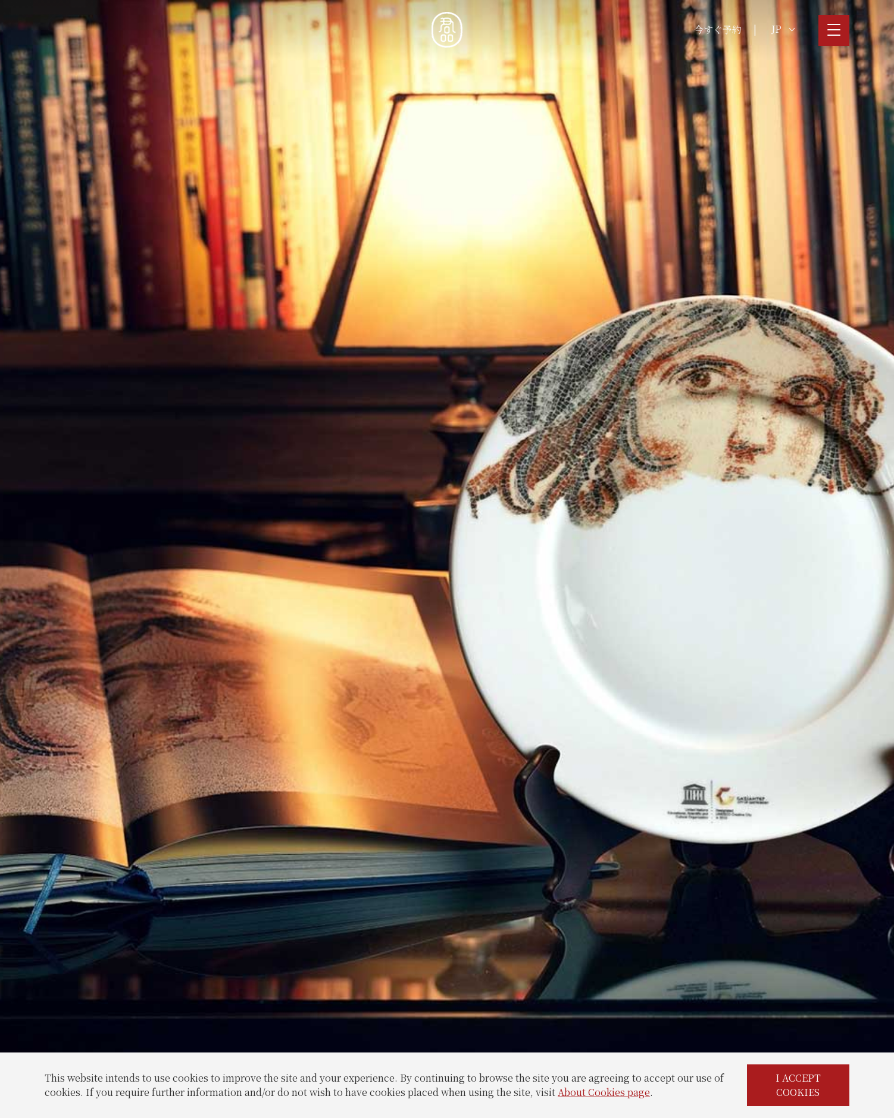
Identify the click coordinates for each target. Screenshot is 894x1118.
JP (783, 29)
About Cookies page (604, 1092)
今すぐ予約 (718, 29)
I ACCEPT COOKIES (798, 1085)
